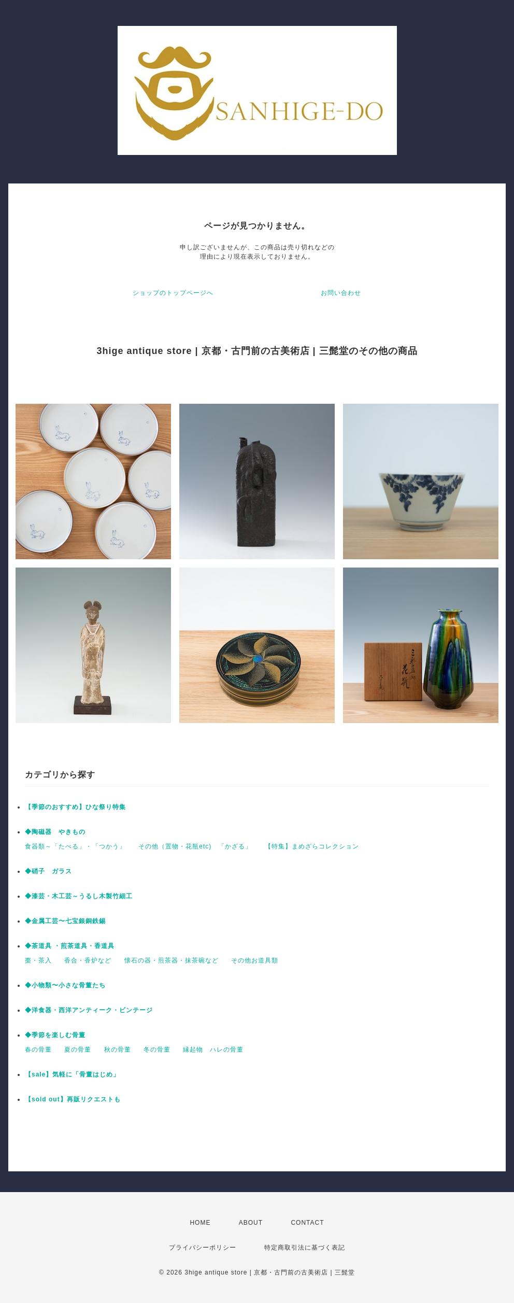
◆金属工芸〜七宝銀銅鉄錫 (65, 921)
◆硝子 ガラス (48, 871)
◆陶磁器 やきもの (55, 831)
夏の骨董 (77, 1049)
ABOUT (251, 1222)
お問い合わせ (341, 292)
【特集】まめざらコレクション (312, 846)
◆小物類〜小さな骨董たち (65, 985)
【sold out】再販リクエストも (73, 1099)
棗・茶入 (38, 960)
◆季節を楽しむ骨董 (55, 1035)
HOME (200, 1222)
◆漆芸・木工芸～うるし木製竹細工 (79, 896)
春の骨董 (38, 1049)
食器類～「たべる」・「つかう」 (75, 846)
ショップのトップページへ (173, 292)
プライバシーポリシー (202, 1247)
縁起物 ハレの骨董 (213, 1049)
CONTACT (307, 1222)
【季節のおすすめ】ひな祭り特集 (75, 807)
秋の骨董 (117, 1049)
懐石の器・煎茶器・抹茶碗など (171, 960)
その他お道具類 (254, 960)
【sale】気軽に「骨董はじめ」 (72, 1074)
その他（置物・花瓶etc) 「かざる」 (195, 846)
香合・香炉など (87, 960)
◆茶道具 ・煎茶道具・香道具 (70, 946)
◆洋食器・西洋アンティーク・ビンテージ (89, 1010)
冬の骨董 (157, 1049)
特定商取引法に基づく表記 (304, 1247)
